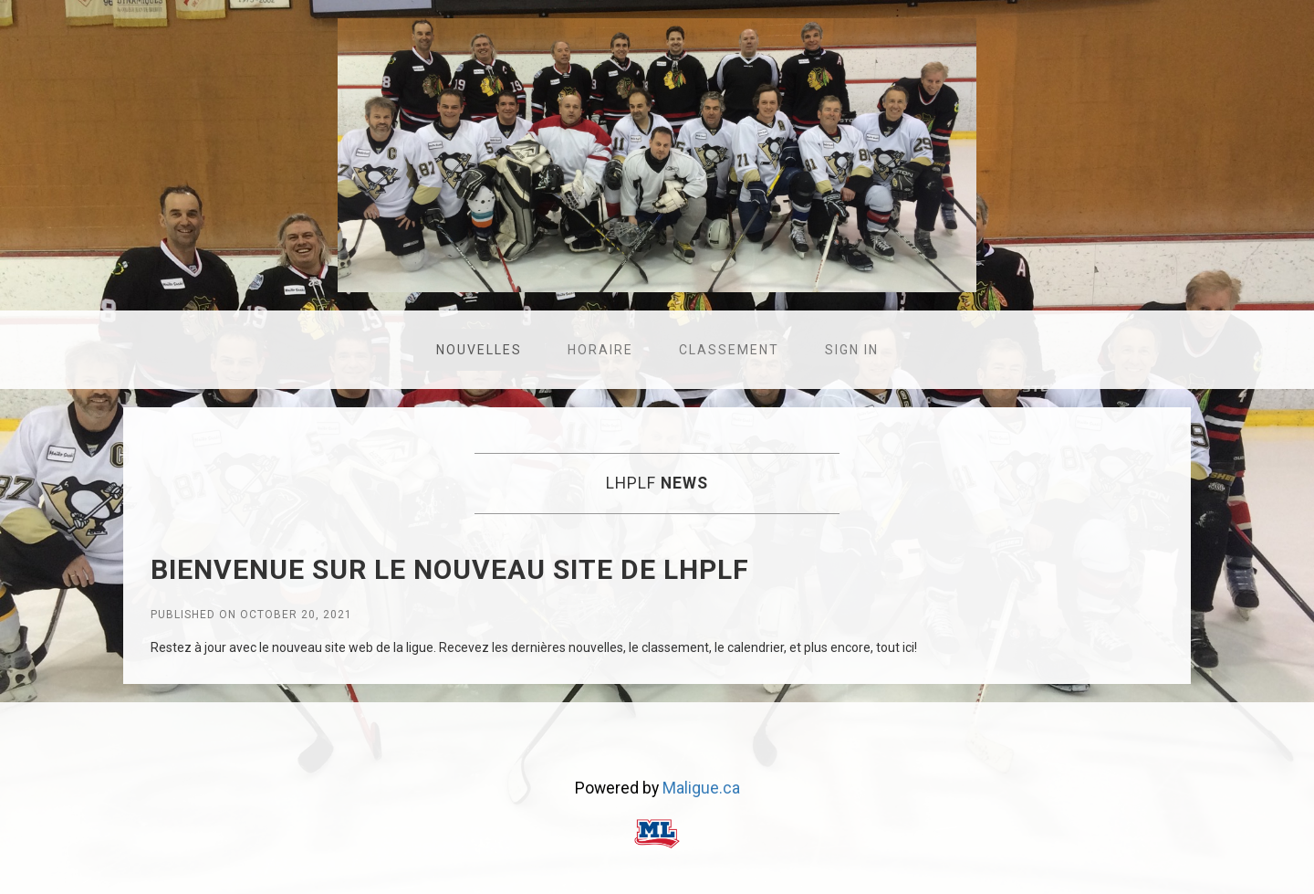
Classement (729, 349)
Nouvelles (479, 349)
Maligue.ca (701, 788)
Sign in (852, 349)
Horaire (600, 349)
